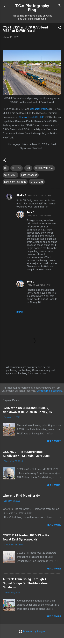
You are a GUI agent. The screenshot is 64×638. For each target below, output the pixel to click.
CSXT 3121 (10, 174)
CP (6, 168)
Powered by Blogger (32, 631)
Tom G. (31, 212)
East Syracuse (29, 174)
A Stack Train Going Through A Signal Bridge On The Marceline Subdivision (25, 583)
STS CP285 (37, 181)
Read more (53, 441)
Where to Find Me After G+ (21, 495)
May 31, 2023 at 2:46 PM (39, 215)
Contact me (43, 390)
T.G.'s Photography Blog (32, 7)
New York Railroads (15, 181)
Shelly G (21, 195)
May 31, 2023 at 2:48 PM (39, 285)
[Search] (59, 6)
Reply (19, 312)
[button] (59, 28)
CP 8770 (16, 168)
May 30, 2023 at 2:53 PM (39, 195)
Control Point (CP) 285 (31, 117)
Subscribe (56, 390)
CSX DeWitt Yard (44, 168)
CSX (28, 168)
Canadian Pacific (39, 108)
